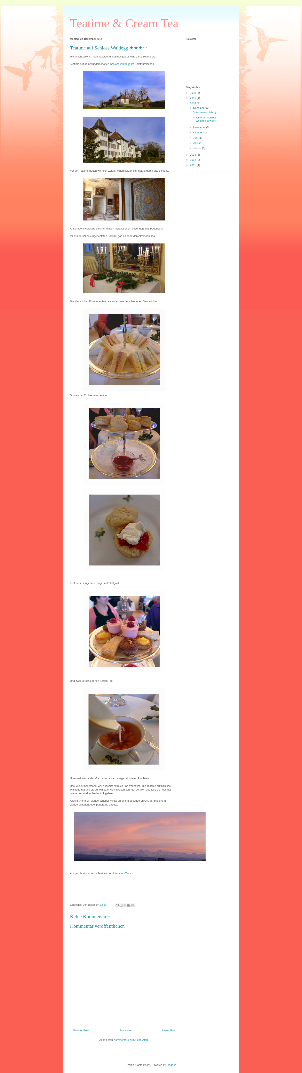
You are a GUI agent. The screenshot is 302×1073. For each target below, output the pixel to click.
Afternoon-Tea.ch (123, 873)
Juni (196, 137)
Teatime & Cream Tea (124, 23)
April (196, 143)
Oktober (198, 132)
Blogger (171, 1064)
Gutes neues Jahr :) (204, 112)
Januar (197, 148)
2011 (193, 165)
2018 (193, 92)
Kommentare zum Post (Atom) (132, 1039)
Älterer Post (169, 1030)
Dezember (199, 107)
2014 (193, 103)
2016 (193, 98)
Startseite (125, 1030)
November (199, 127)
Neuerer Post (81, 1030)
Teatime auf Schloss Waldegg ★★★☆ (204, 119)
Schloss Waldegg (120, 63)
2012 (193, 159)
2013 (193, 154)
